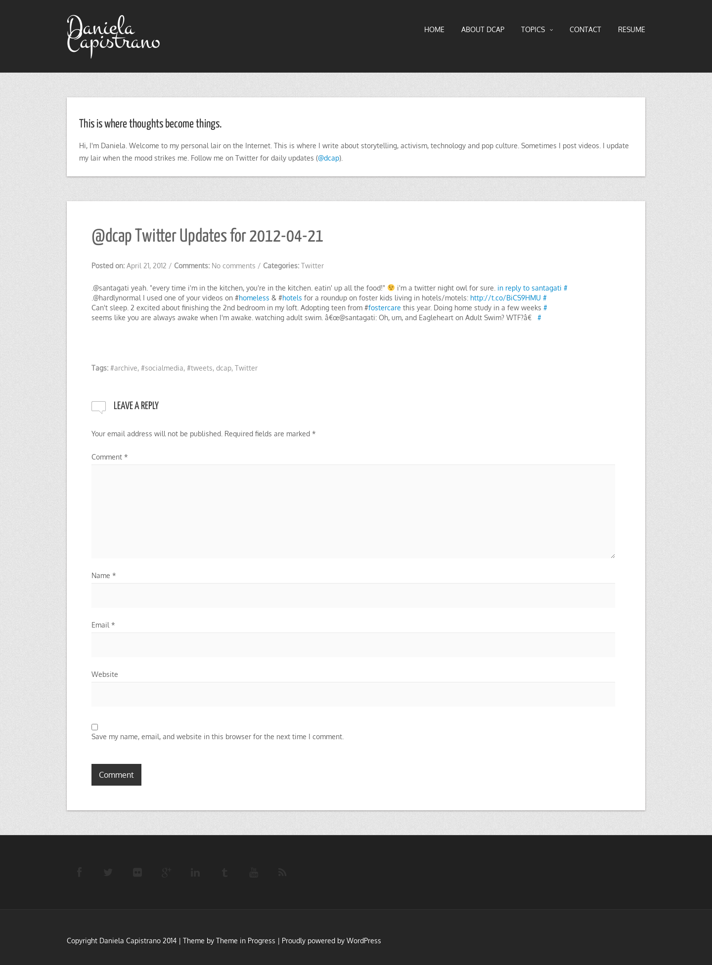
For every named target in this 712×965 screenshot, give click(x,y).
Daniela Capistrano (113, 34)
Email (103, 625)
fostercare (384, 307)
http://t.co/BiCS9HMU (505, 298)
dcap (223, 368)
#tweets (200, 368)
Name (103, 575)
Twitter (312, 265)
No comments (234, 265)
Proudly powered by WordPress (331, 941)
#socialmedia (162, 368)
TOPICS (537, 30)
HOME (434, 29)
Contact (585, 29)
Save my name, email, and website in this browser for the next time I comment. (217, 736)
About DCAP (482, 29)
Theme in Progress (245, 941)
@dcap (328, 158)
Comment (109, 457)
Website (104, 674)
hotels (292, 298)
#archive (123, 368)
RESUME (631, 29)
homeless (254, 298)
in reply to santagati (529, 288)
